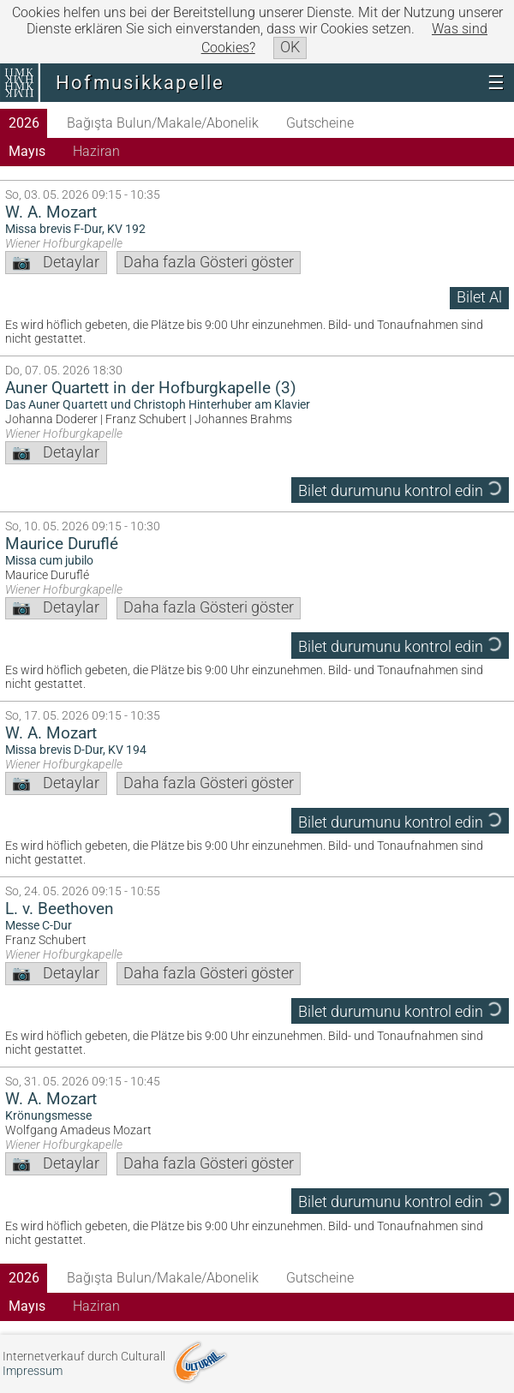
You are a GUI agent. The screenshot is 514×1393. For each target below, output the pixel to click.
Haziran (96, 151)
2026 (24, 123)
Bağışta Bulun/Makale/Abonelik (163, 123)
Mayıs (27, 151)
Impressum (33, 1371)
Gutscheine (320, 123)
